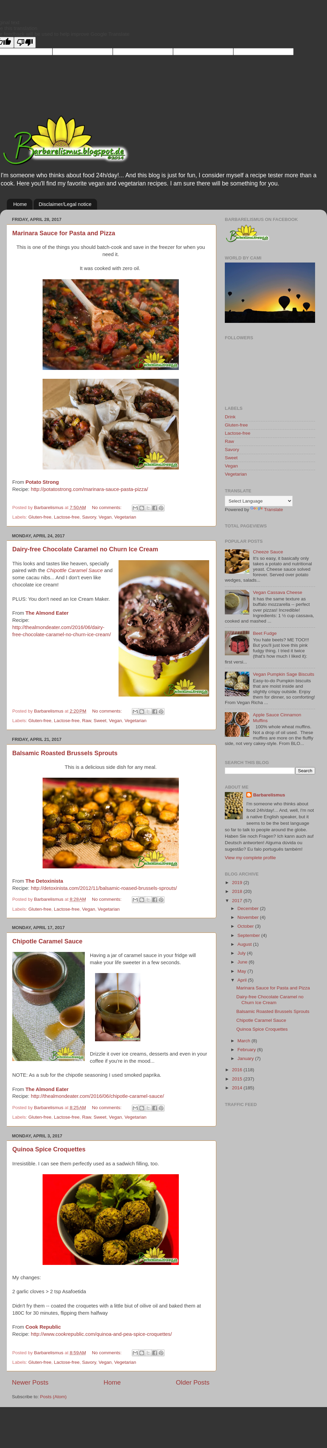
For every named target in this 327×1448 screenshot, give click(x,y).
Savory (89, 517)
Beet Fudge (265, 633)
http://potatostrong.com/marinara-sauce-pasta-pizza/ (89, 489)
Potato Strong (42, 482)
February (247, 1049)
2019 (238, 882)
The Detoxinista (44, 881)
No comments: (107, 507)
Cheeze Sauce (268, 551)
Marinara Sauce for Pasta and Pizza (63, 233)
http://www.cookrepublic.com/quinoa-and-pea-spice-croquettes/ (101, 1334)
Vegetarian (125, 517)
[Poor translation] (25, 42)
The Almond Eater (47, 613)
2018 (238, 891)
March (244, 1040)
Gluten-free (39, 517)
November (248, 917)
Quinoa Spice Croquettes (48, 1149)
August (245, 944)
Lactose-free (66, 517)
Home (20, 204)
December (248, 908)
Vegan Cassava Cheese (277, 592)
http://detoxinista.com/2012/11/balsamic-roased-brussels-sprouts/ (104, 888)
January (246, 1058)
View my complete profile (250, 857)
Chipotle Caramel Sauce (47, 941)
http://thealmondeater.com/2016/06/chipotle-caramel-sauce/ (97, 1096)
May (242, 971)
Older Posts (192, 1382)
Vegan (104, 517)
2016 (238, 1069)
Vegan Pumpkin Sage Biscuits (283, 674)
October (246, 926)
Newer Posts (30, 1382)
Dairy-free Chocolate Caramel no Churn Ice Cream (85, 549)
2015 (238, 1078)
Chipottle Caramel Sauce (75, 570)
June (243, 962)
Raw (86, 720)
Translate (266, 509)
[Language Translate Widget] (259, 501)
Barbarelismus (269, 794)
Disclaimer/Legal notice (65, 204)
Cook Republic (43, 1327)
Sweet (100, 720)
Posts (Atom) (53, 1396)
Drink (230, 416)
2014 (238, 1087)
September (249, 935)
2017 (238, 900)
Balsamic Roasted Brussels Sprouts (65, 753)
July (242, 953)
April (242, 980)
